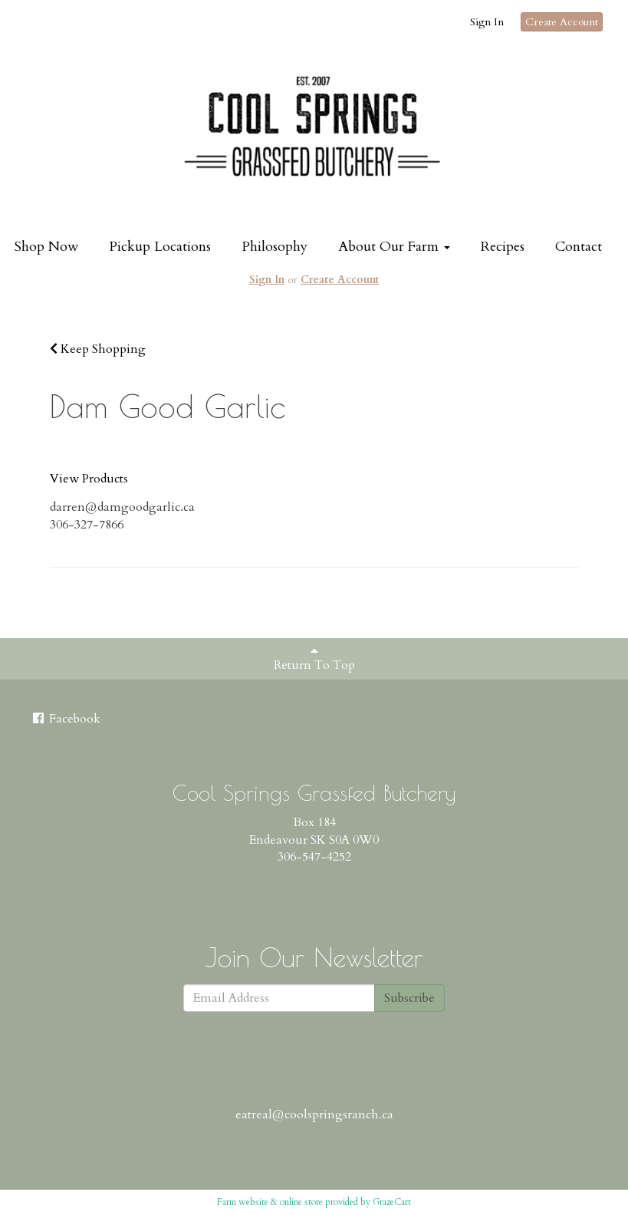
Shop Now (46, 246)
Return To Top (314, 658)
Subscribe (409, 997)
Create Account (561, 22)
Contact (578, 246)
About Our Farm (394, 246)
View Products (89, 478)
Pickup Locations (160, 246)
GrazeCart (392, 1202)
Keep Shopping (98, 349)
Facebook (65, 718)
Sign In (487, 22)
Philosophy (274, 246)
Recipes (502, 246)
